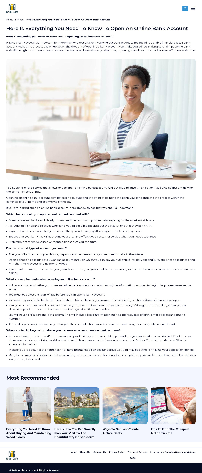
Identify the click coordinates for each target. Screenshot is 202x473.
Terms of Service (137, 452)
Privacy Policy (117, 452)
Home (9, 19)
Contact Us (99, 452)
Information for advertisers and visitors (172, 452)
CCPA (133, 458)
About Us (85, 452)
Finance (19, 19)
